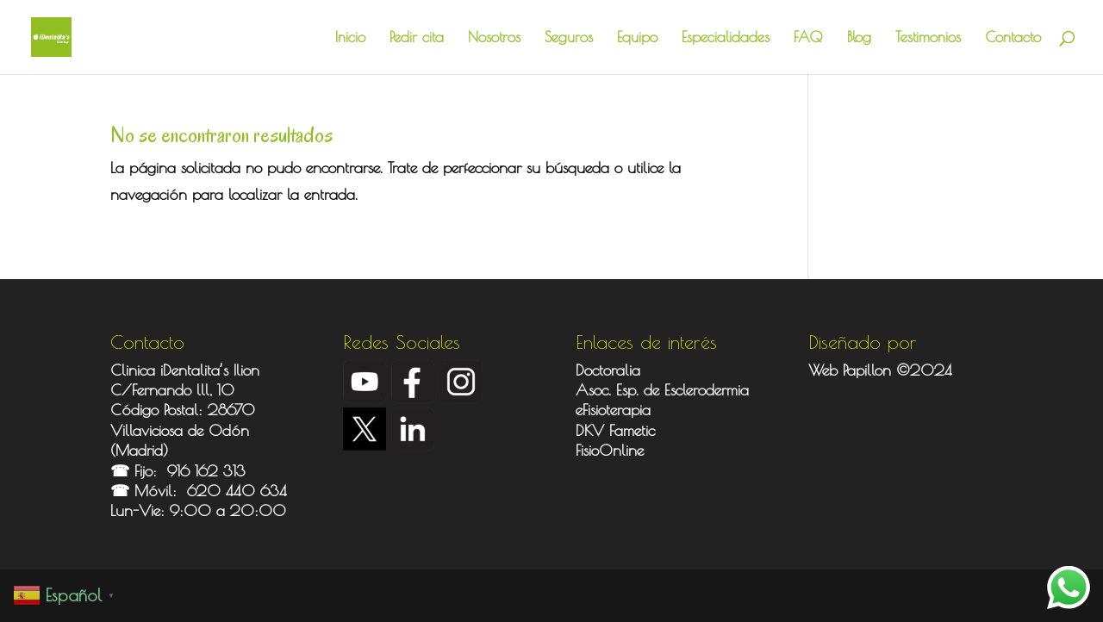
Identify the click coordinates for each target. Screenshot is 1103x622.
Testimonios (928, 38)
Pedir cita (416, 38)
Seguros (569, 38)
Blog (859, 38)
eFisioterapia (613, 410)
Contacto (1013, 38)
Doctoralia (608, 370)
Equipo (637, 38)
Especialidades (726, 38)
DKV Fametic (615, 430)
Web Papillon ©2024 (880, 370)
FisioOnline (610, 450)
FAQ (808, 38)
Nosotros (494, 38)
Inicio (350, 38)
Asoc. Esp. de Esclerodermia (665, 390)
